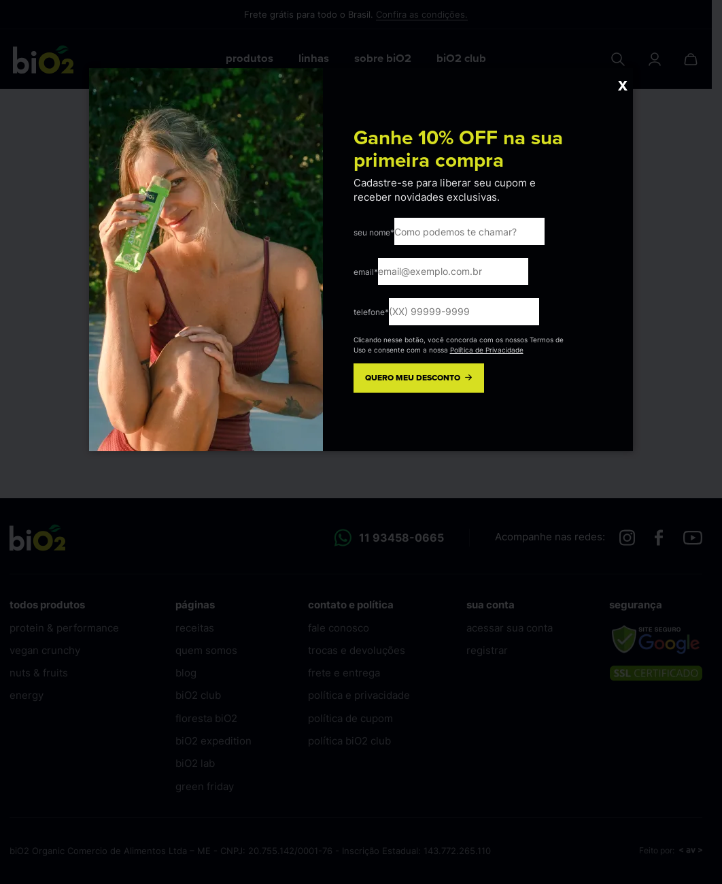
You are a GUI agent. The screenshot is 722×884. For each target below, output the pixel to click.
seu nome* (374, 232)
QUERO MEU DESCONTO (419, 377)
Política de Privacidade (486, 350)
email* (366, 272)
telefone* (371, 312)
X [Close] (622, 86)
